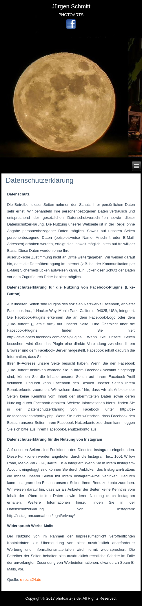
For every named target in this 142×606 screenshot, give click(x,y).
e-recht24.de (30, 579)
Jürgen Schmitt (71, 6)
